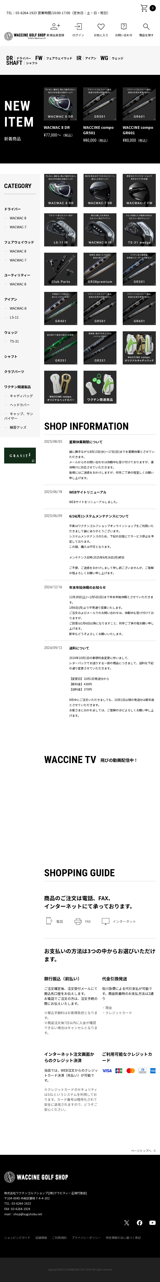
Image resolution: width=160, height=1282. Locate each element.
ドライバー (12, 208)
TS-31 (14, 341)
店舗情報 (41, 1238)
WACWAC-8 (18, 308)
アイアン (10, 299)
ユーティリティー (17, 274)
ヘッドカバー (20, 404)
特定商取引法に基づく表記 (123, 1238)
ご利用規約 (59, 1238)
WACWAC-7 (18, 226)
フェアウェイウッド (19, 242)
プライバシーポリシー (86, 1238)
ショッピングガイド (17, 1238)
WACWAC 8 (18, 217)
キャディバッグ (21, 395)
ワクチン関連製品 (17, 386)
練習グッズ (18, 427)
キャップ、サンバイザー (18, 416)
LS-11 (14, 317)
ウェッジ (11, 332)
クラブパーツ (14, 371)
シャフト (11, 356)
